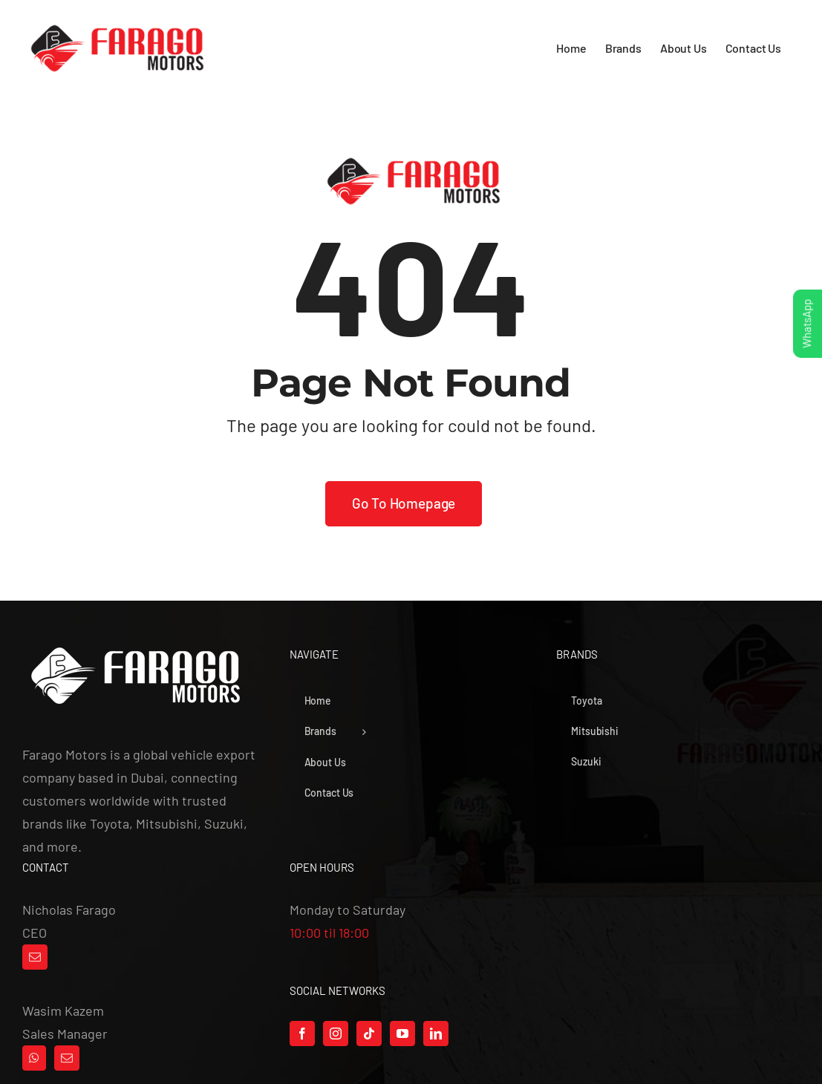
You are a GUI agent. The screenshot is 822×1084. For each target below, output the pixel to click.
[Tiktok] (369, 1033)
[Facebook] (302, 1033)
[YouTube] (402, 1033)
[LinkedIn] (435, 1033)
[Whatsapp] (34, 1058)
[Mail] (35, 957)
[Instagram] (335, 1033)
